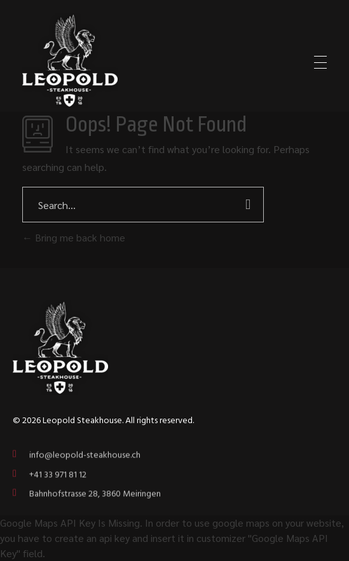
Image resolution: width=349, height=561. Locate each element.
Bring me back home (73, 237)
